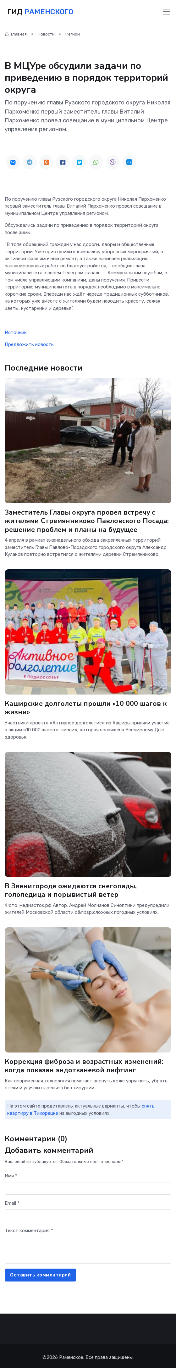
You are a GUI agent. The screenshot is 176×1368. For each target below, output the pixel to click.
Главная (16, 34)
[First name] (88, 1185)
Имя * (11, 1173)
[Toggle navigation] (166, 12)
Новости (46, 34)
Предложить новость (29, 344)
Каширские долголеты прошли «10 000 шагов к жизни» (86, 707)
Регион (72, 34)
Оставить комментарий (40, 1272)
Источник (16, 332)
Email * (12, 1200)
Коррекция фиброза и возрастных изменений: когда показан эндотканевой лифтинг (84, 1063)
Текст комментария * (29, 1228)
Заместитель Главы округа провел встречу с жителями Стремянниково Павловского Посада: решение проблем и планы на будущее (87, 521)
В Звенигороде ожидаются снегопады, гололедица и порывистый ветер (71, 889)
